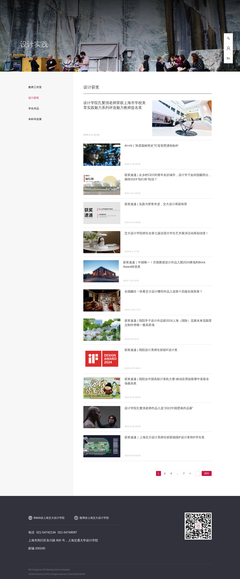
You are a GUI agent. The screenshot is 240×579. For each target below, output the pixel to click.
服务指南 (215, 21)
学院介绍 (25, 21)
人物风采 (120, 21)
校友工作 (196, 21)
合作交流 (158, 21)
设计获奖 (33, 97)
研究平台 (82, 21)
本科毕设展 (35, 119)
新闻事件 (44, 21)
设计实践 (139, 21)
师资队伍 (101, 21)
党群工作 (177, 21)
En (228, 58)
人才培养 (63, 21)
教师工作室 (35, 87)
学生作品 (33, 108)
